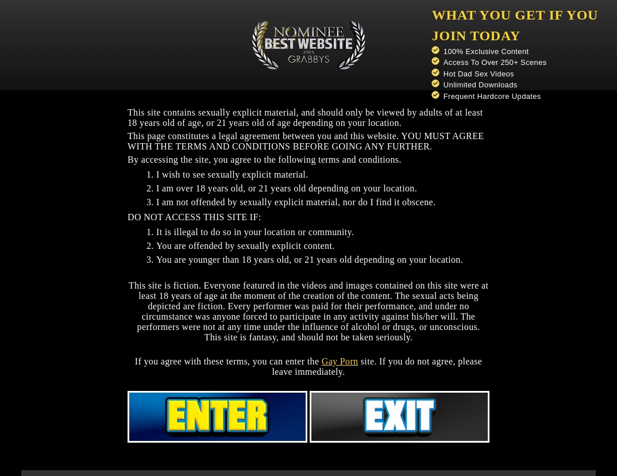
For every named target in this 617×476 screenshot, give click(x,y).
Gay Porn (340, 361)
